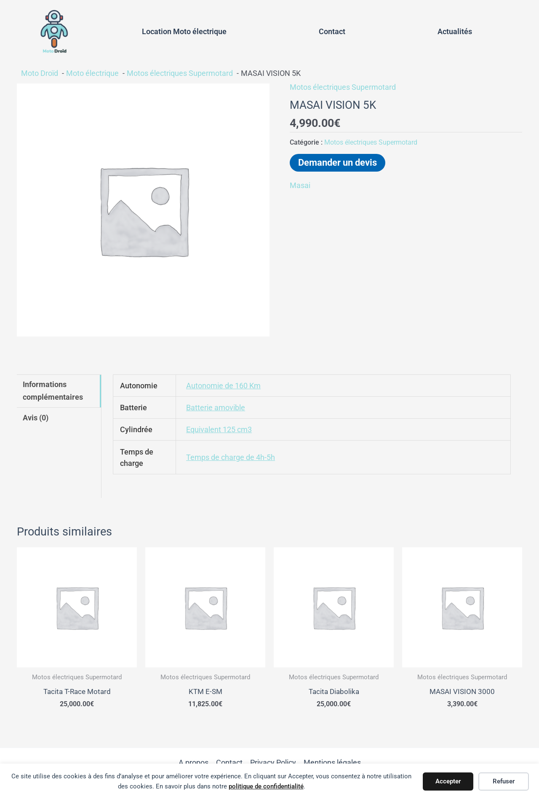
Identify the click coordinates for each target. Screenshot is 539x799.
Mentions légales (332, 763)
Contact (332, 31)
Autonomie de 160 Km (223, 385)
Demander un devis (337, 162)
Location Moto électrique (184, 31)
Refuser (504, 781)
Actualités (455, 31)
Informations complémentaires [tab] (53, 390)
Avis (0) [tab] (35, 417)
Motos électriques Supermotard (343, 87)
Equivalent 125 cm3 (219, 429)
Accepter (448, 781)
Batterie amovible (215, 407)
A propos (193, 763)
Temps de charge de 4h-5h (230, 457)
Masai (300, 185)
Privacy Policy (273, 763)
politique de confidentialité (266, 786)
